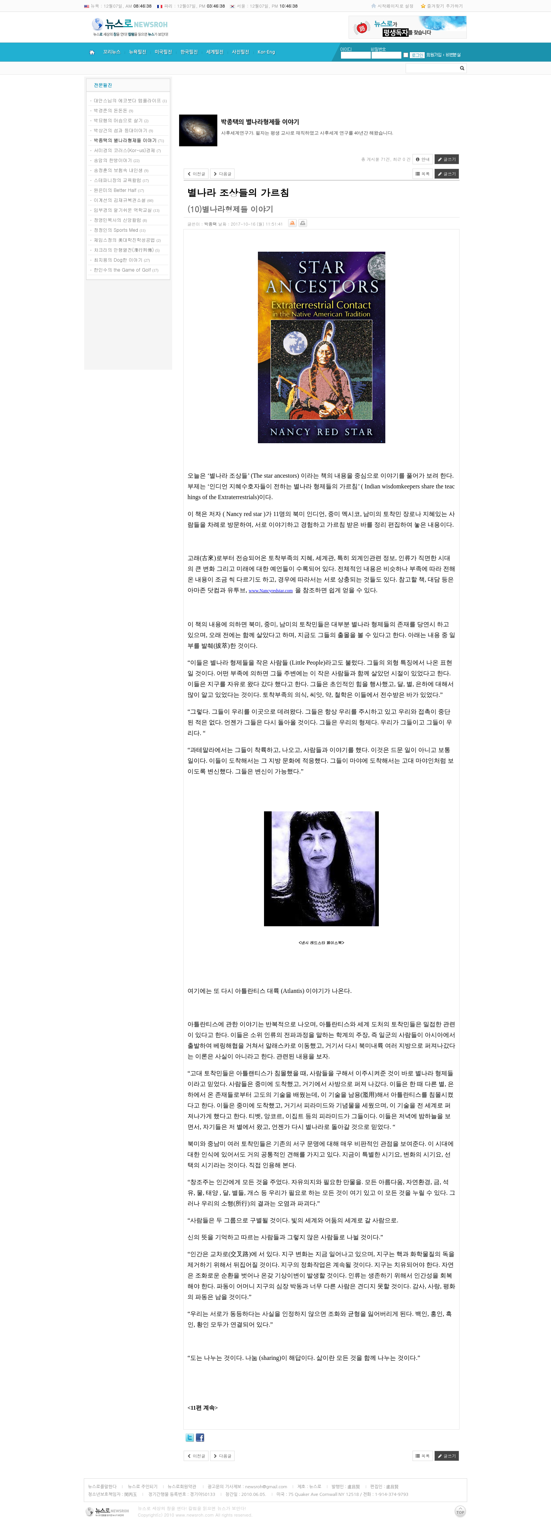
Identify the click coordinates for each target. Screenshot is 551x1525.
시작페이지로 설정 (396, 6)
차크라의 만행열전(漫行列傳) (124, 249)
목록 (423, 174)
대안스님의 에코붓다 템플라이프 (127, 100)
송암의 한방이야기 (113, 160)
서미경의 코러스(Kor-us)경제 (124, 150)
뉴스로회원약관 (182, 1486)
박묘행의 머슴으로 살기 (118, 120)
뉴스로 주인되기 (142, 1486)
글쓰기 (446, 159)
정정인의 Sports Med (116, 229)
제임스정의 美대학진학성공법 (124, 239)
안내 (423, 159)
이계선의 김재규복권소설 (120, 200)
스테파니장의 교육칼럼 (117, 180)
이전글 (196, 174)
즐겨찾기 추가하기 (445, 6)
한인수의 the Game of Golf (122, 269)
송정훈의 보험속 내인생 (118, 170)
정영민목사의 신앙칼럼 (117, 219)
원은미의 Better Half (115, 190)
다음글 (222, 174)
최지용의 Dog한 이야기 (118, 259)
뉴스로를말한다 (102, 1486)
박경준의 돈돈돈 (110, 110)
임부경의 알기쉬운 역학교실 (123, 209)
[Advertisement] (128, 326)
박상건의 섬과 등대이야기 (120, 130)
